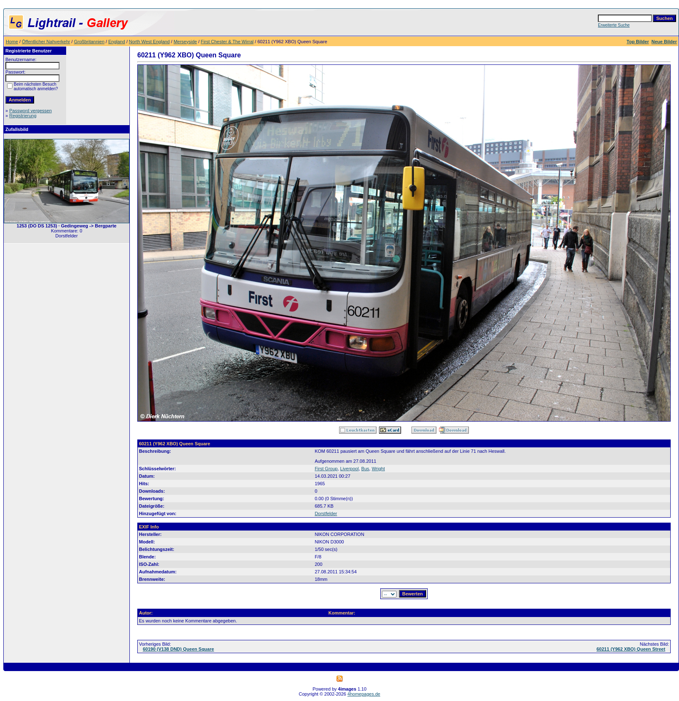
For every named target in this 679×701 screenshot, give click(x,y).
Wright (378, 468)
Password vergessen (30, 110)
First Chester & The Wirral (227, 41)
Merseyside (185, 41)
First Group (326, 468)
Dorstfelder (326, 513)
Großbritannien (89, 41)
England (116, 41)
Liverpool (349, 468)
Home (12, 41)
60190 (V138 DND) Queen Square (178, 649)
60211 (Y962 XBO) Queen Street (631, 649)
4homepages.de (363, 693)
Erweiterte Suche (613, 25)
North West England (149, 41)
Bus (365, 468)
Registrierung (22, 115)
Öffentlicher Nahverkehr (46, 41)
